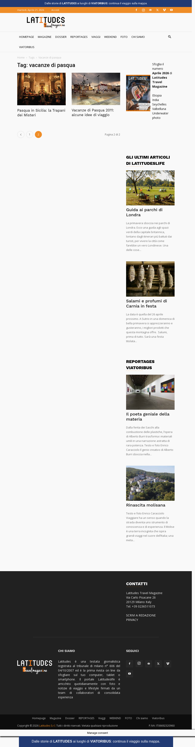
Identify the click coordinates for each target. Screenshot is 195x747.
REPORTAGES (80, 37)
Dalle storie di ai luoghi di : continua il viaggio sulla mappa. (97, 741)
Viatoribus (28, 47)
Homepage (28, 37)
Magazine (46, 37)
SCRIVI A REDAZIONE (142, 615)
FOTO (125, 37)
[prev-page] (22, 134)
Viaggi (97, 37)
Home (22, 57)
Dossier (62, 37)
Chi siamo (140, 37)
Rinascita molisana (147, 505)
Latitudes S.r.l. (49, 725)
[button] (171, 37)
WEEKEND (112, 37)
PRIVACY (134, 620)
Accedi (57, 9)
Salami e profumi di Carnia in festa (148, 303)
